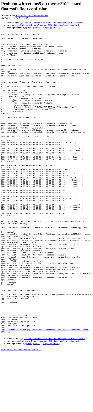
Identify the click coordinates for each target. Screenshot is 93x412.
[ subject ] (46, 28)
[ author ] (55, 28)
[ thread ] (37, 28)
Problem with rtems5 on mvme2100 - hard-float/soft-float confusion (54, 23)
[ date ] (29, 28)
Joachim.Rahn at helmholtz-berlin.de (31, 15)
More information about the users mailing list (21, 409)
